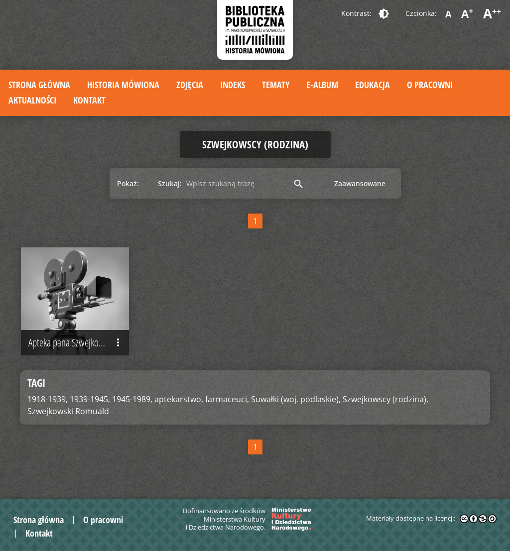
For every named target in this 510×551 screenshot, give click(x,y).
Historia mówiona (123, 85)
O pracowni (430, 85)
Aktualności (32, 100)
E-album (322, 85)
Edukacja (372, 85)
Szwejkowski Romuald (68, 411)
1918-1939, (47, 399)
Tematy (275, 85)
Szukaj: (170, 183)
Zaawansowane (359, 183)
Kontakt (89, 100)
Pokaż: (128, 183)
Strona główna (39, 85)
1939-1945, (90, 399)
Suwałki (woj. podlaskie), (296, 399)
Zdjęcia (189, 85)
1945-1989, (132, 399)
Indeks (232, 85)
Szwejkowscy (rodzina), (385, 399)
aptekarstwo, (178, 399)
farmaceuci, (227, 399)
